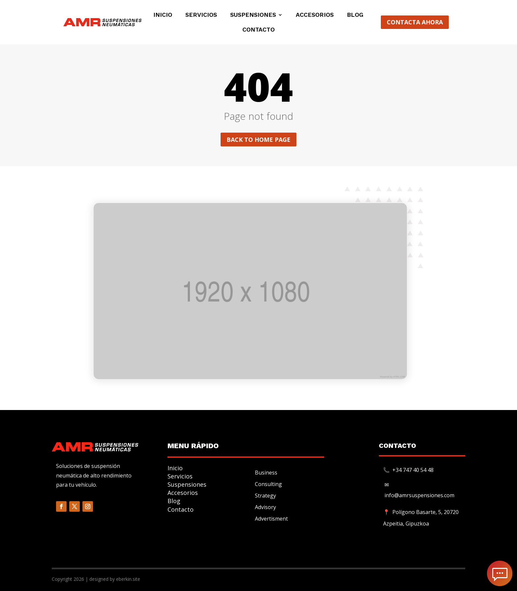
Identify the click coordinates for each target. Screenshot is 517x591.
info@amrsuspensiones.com (419, 495)
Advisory (265, 507)
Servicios (201, 15)
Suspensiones (253, 15)
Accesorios (315, 15)
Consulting (268, 484)
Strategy (265, 495)
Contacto (258, 30)
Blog (355, 15)
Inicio (162, 15)
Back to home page (258, 139)
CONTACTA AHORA (415, 22)
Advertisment (271, 518)
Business (266, 472)
